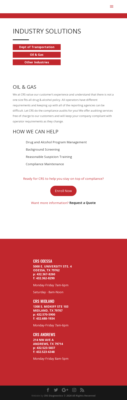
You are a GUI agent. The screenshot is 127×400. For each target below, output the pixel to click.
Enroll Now (63, 191)
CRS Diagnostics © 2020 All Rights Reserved (69, 395)
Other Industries (36, 62)
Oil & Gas (36, 55)
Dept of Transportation (36, 47)
